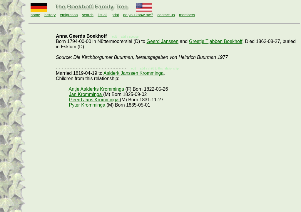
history (50, 15)
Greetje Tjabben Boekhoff (216, 41)
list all (102, 15)
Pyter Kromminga (87, 104)
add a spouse (129, 36)
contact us (166, 15)
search (87, 15)
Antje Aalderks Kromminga (97, 89)
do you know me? (138, 15)
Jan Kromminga (86, 94)
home (35, 15)
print (115, 15)
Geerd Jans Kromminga (94, 99)
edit (133, 68)
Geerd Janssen (163, 41)
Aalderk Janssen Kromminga (133, 73)
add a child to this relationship (159, 68)
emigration (69, 15)
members (187, 15)
